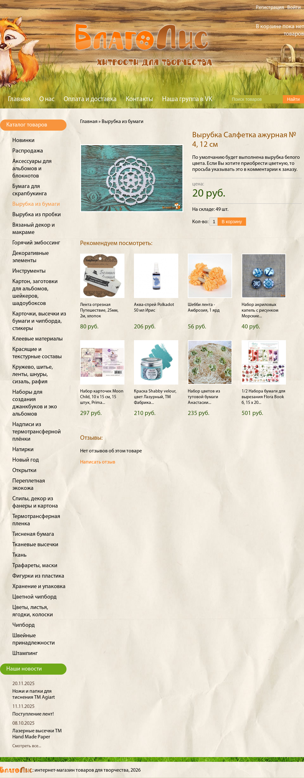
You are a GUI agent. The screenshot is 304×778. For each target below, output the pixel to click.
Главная (19, 99)
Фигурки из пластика (38, 576)
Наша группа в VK (187, 99)
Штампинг (25, 654)
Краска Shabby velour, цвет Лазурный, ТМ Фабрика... (155, 397)
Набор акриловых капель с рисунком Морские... (260, 310)
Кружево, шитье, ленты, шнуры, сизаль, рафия (32, 374)
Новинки (23, 141)
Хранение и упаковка (39, 587)
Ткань (19, 555)
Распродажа (27, 151)
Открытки (24, 471)
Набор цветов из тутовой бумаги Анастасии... (204, 397)
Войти (294, 7)
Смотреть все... (26, 746)
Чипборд (23, 625)
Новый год (25, 460)
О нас (46, 99)
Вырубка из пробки (36, 215)
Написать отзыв (97, 462)
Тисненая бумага (33, 534)
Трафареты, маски (34, 566)
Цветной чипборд (34, 597)
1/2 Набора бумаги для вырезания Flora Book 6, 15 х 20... (263, 397)
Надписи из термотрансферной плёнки (36, 432)
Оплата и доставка (90, 99)
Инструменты (29, 271)
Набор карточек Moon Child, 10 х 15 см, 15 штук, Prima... (102, 397)
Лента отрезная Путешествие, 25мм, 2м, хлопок (99, 310)
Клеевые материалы (37, 339)
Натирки (23, 450)
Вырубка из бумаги (36, 204)
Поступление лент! (33, 714)
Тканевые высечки (35, 545)
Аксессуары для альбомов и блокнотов (32, 169)
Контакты (139, 99)
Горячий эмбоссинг (36, 243)
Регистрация (270, 7)
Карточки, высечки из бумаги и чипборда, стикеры (39, 321)
